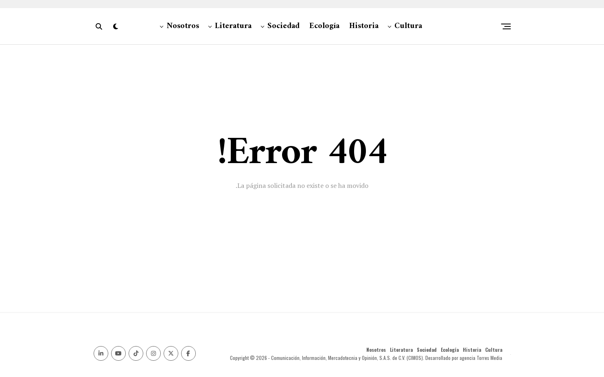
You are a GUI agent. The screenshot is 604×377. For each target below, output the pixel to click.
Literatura (233, 26)
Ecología (324, 26)
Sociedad (283, 26)
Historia (364, 26)
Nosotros (182, 26)
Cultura (408, 26)
